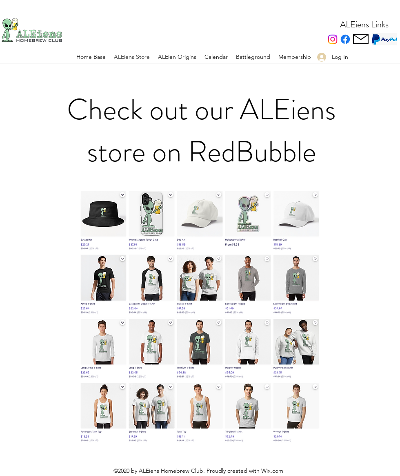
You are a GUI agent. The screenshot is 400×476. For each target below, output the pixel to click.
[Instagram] (333, 39)
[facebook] (345, 39)
